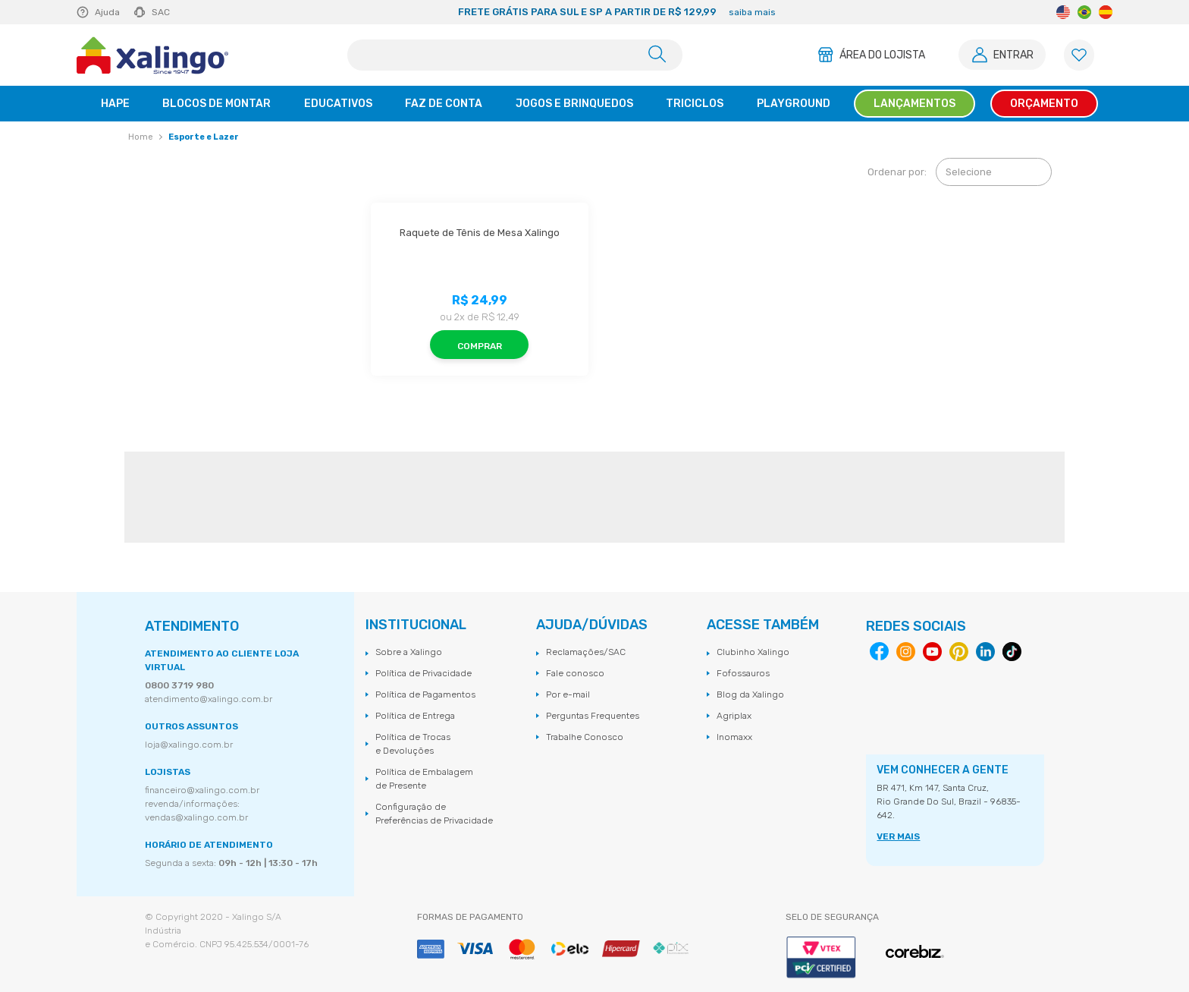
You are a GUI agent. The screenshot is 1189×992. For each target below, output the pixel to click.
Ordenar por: (897, 172)
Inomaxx (734, 737)
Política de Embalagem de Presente (424, 779)
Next (914, 12)
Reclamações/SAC (586, 652)
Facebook (879, 651)
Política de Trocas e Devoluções (412, 744)
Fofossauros (743, 673)
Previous (320, 12)
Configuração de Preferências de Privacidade (434, 813)
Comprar (479, 346)
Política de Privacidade (423, 673)
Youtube (932, 651)
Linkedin (985, 651)
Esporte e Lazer (203, 137)
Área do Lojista (882, 55)
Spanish (1105, 12)
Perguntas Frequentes (592, 715)
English (1063, 12)
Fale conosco (575, 673)
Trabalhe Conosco (584, 737)
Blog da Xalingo (750, 694)
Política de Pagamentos (425, 694)
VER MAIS (898, 836)
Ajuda (107, 12)
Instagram (905, 651)
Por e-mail (568, 694)
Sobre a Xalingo (408, 652)
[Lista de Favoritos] (1079, 55)
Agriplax (734, 715)
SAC (161, 12)
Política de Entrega (415, 715)
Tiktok (1011, 651)
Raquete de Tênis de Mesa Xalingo (480, 232)
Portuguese (1084, 12)
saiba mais (752, 12)
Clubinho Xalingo (753, 652)
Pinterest (958, 651)
